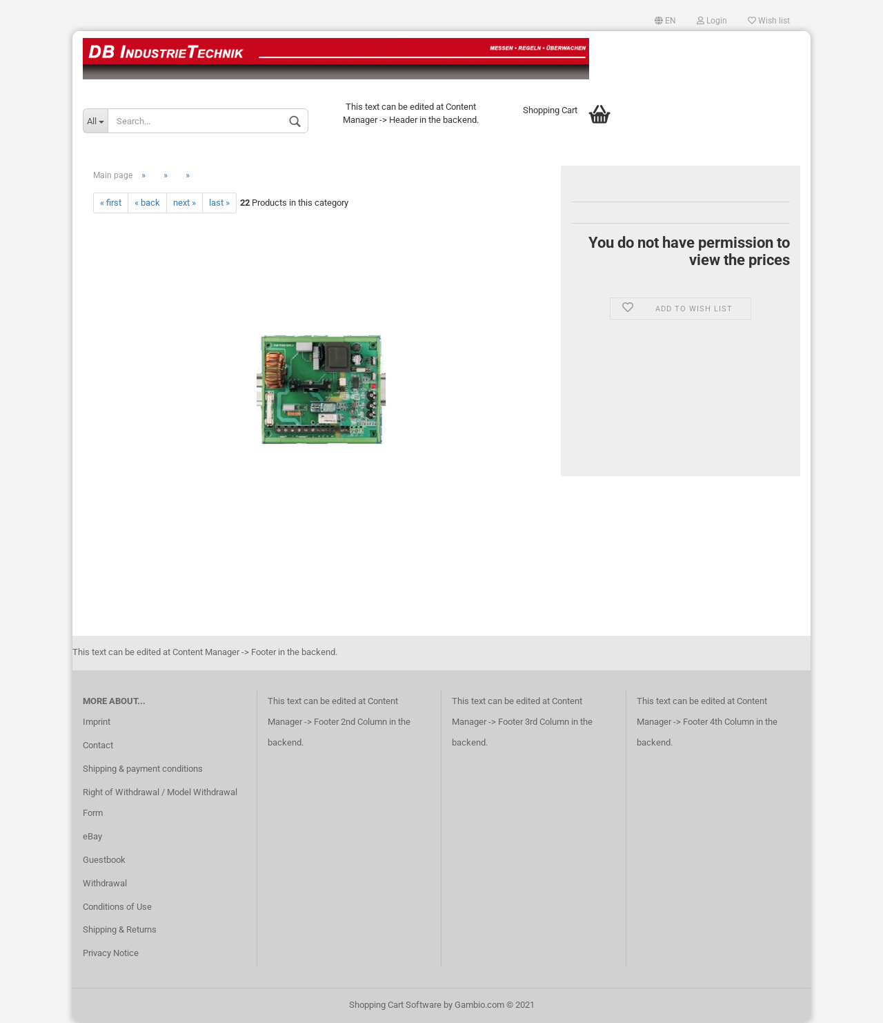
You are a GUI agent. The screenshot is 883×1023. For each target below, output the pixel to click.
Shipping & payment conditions (143, 768)
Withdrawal (105, 883)
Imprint (96, 722)
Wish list (769, 21)
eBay (92, 836)
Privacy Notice (111, 953)
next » (184, 202)
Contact (98, 745)
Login (712, 21)
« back (147, 202)
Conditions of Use (117, 907)
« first (110, 202)
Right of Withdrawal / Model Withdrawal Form (160, 802)
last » (219, 202)
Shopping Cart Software (395, 1005)
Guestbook (104, 860)
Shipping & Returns (120, 929)
